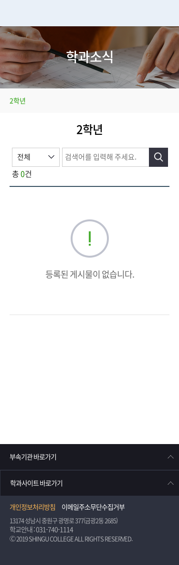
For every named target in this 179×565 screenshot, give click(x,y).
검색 (158, 157)
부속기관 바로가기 (33, 457)
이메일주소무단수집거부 (93, 507)
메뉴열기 (166, 13)
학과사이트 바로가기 (36, 483)
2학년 (18, 101)
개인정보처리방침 (32, 507)
